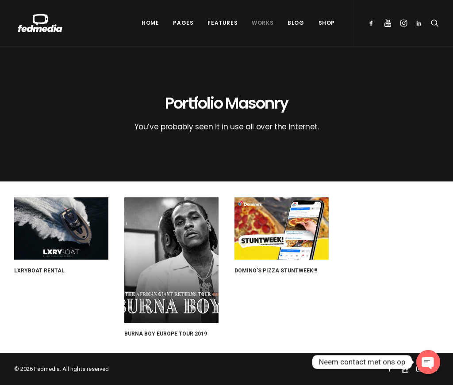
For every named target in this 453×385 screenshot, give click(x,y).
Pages (183, 22)
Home (150, 22)
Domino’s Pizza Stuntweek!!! (277, 262)
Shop (327, 22)
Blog (296, 22)
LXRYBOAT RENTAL (39, 271)
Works (262, 22)
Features (222, 22)
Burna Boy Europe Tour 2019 (166, 331)
